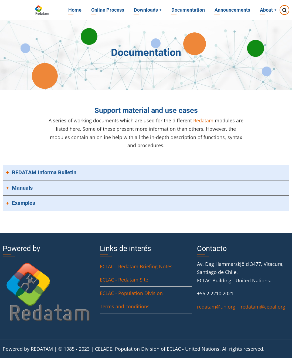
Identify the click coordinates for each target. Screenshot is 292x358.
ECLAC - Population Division (131, 293)
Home (75, 10)
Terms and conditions (125, 306)
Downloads (148, 10)
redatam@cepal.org (263, 306)
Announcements (232, 10)
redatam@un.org (216, 306)
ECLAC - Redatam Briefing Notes (136, 266)
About (268, 10)
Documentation (188, 10)
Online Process (107, 10)
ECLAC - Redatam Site (124, 279)
